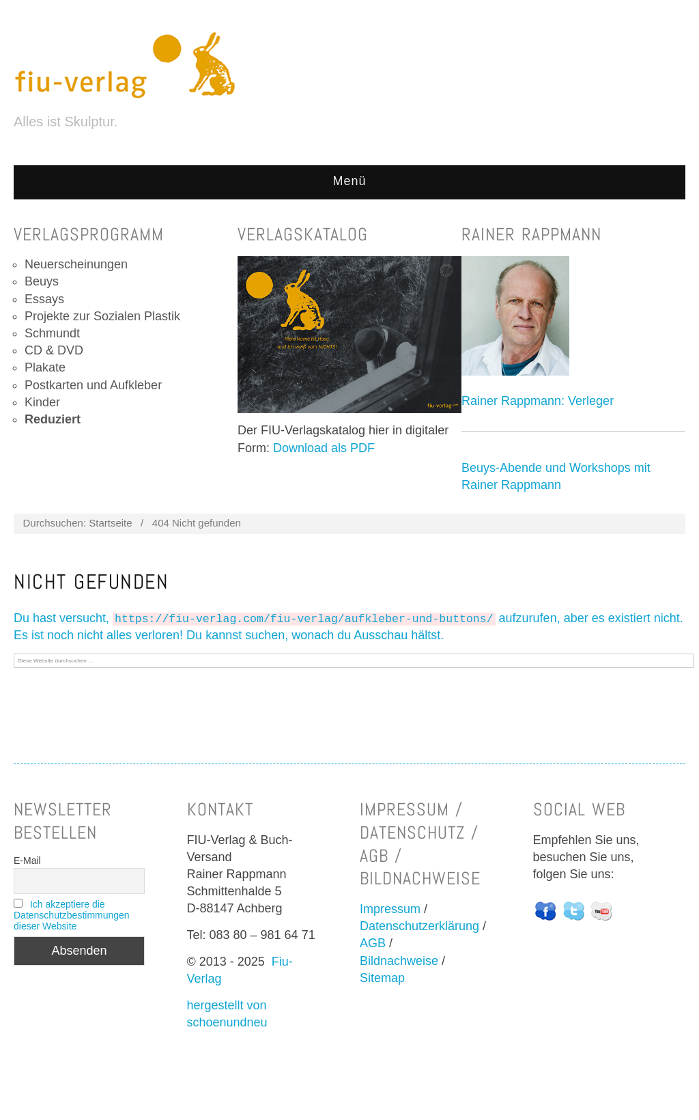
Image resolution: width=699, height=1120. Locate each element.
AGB (373, 943)
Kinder (42, 402)
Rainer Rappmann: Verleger (537, 401)
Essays (44, 299)
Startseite (110, 523)
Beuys (42, 281)
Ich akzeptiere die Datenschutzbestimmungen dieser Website (72, 915)
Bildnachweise (399, 961)
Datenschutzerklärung (419, 926)
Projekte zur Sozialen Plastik (102, 316)
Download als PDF (324, 448)
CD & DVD (54, 350)
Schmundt (52, 333)
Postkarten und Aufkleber (93, 385)
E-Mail (27, 860)
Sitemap (382, 978)
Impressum (390, 909)
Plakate (45, 367)
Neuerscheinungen (76, 264)
